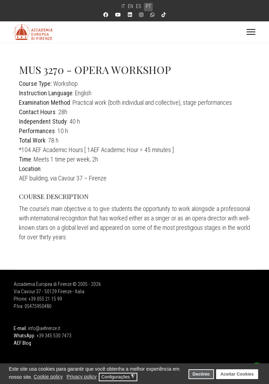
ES (138, 6)
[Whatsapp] (152, 15)
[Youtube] (118, 15)
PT (148, 6)
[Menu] (251, 31)
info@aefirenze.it (44, 328)
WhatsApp (24, 335)
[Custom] (163, 15)
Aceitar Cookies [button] (237, 374)
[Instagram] (141, 15)
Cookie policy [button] (48, 376)
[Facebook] (105, 15)
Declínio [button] (201, 374)
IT (123, 6)
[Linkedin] (130, 15)
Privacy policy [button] (82, 376)
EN (130, 6)
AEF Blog (22, 343)
